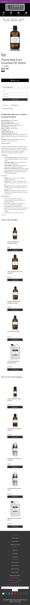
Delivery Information (15, 575)
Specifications (14, 105)
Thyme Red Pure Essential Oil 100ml (13, 20)
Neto (20, 602)
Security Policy (15, 572)
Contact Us (15, 556)
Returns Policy (15, 569)
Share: (5, 66)
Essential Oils (14, 19)
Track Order (15, 541)
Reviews (7, 108)
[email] (15, 588)
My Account (15, 538)
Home (3, 19)
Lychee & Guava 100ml (13, 331)
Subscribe (15, 590)
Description (5, 105)
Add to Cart (15, 80)
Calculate (15, 99)
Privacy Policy (15, 565)
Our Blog (15, 553)
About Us (15, 550)
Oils (8, 19)
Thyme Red (21, 19)
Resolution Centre (15, 544)
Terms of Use (15, 562)
